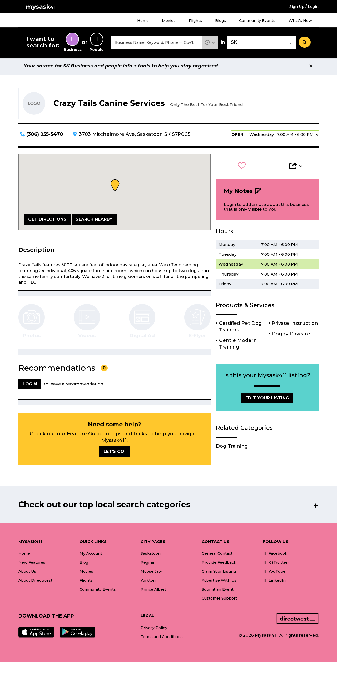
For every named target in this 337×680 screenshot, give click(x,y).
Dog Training (232, 447)
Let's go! (114, 452)
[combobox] (156, 43)
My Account (91, 555)
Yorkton (148, 582)
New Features (31, 564)
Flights (195, 20)
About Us (27, 573)
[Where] (261, 43)
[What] (156, 43)
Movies (169, 20)
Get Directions (47, 220)
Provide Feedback (219, 564)
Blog (84, 564)
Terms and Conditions (162, 638)
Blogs (220, 20)
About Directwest (35, 582)
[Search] (305, 43)
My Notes (238, 192)
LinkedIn (274, 582)
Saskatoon (151, 555)
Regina (147, 564)
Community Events (257, 20)
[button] (210, 43)
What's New (300, 20)
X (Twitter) (276, 564)
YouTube (274, 573)
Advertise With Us (219, 582)
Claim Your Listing (219, 573)
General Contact (217, 555)
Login (230, 206)
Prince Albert (153, 591)
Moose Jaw (151, 573)
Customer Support (219, 599)
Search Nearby (94, 220)
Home (143, 20)
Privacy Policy (154, 629)
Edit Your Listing (267, 399)
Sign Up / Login (304, 6)
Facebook (275, 555)
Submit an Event (218, 591)
